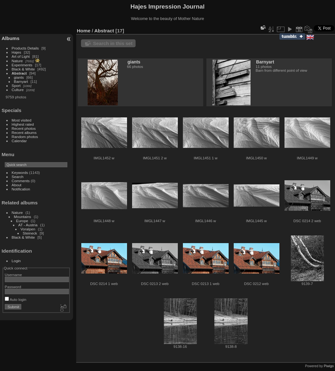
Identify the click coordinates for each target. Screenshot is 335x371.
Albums (10, 38)
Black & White (23, 69)
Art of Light (21, 56)
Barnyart (21, 81)
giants (19, 77)
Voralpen (28, 229)
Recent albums (24, 132)
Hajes (16, 52)
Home (83, 30)
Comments (21, 181)
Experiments (22, 65)
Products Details (25, 48)
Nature (17, 61)
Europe (22, 221)
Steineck (30, 233)
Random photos (25, 137)
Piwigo (329, 366)
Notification (21, 189)
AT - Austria (27, 225)
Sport (16, 85)
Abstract (19, 73)
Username (13, 275)
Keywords (20, 172)
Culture (18, 90)
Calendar (19, 141)
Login (16, 261)
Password (13, 287)
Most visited (21, 120)
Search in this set (112, 43)
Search (17, 177)
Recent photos (24, 128)
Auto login (15, 299)
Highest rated (23, 124)
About (17, 185)
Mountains (22, 217)
